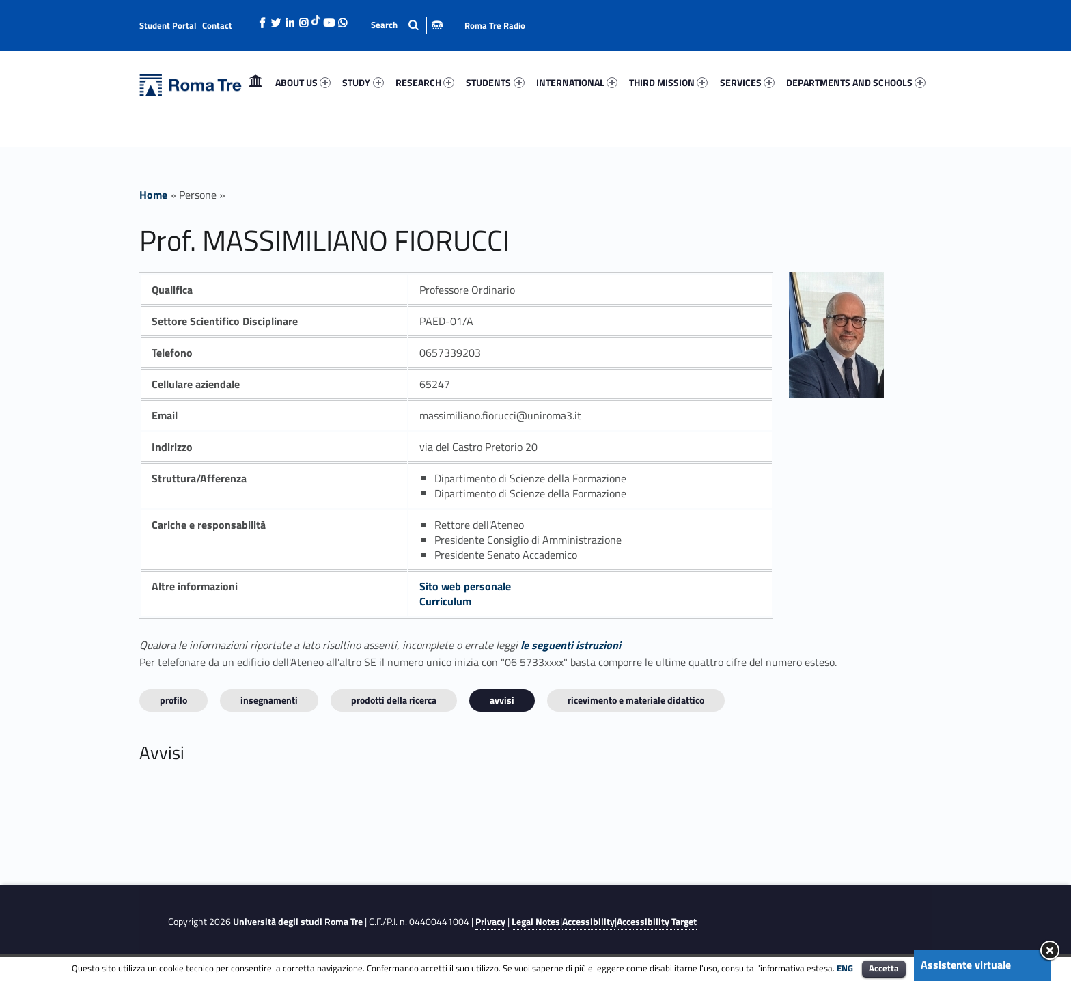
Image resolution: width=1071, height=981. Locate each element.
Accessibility (588, 921)
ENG (845, 968)
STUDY (362, 82)
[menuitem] (255, 82)
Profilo (173, 700)
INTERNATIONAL (576, 82)
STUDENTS (495, 82)
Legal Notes (536, 921)
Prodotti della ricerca (393, 700)
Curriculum (445, 601)
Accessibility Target (657, 921)
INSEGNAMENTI (269, 700)
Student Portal (168, 25)
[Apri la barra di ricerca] (407, 25)
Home (255, 82)
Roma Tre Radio (494, 25)
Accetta (884, 968)
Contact (217, 25)
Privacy (490, 921)
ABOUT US (303, 82)
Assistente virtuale (966, 964)
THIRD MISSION (668, 82)
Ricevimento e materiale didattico (636, 700)
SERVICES (747, 82)
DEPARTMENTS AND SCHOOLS (856, 82)
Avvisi (502, 700)
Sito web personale (465, 586)
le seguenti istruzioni (570, 645)
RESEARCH (424, 82)
